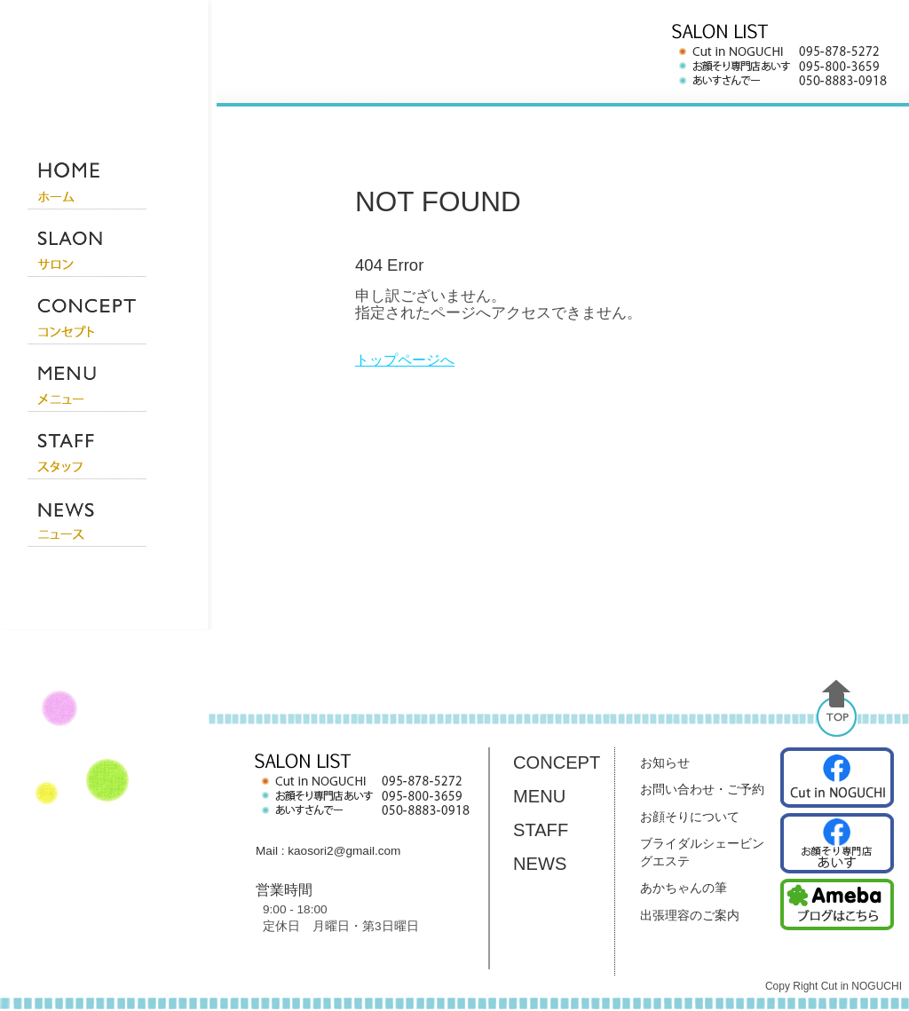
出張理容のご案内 (689, 915)
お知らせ (665, 762)
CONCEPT (556, 762)
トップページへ (404, 359)
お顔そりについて (689, 817)
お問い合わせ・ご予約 (702, 789)
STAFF (540, 830)
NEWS (539, 863)
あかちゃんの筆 (683, 888)
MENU (539, 796)
